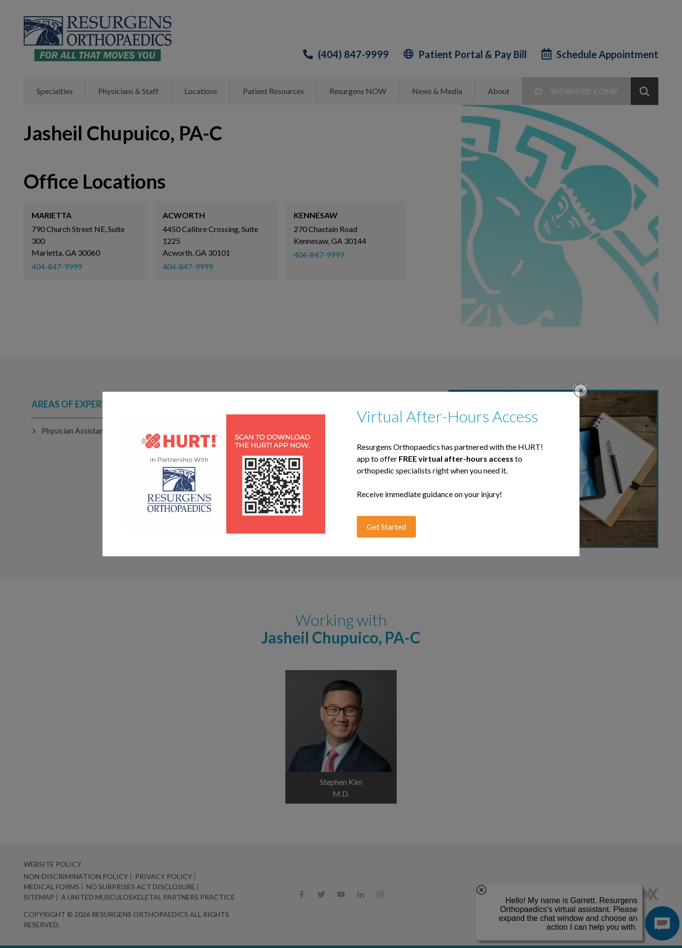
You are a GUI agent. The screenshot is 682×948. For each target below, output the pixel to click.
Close (580, 390)
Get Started (386, 526)
